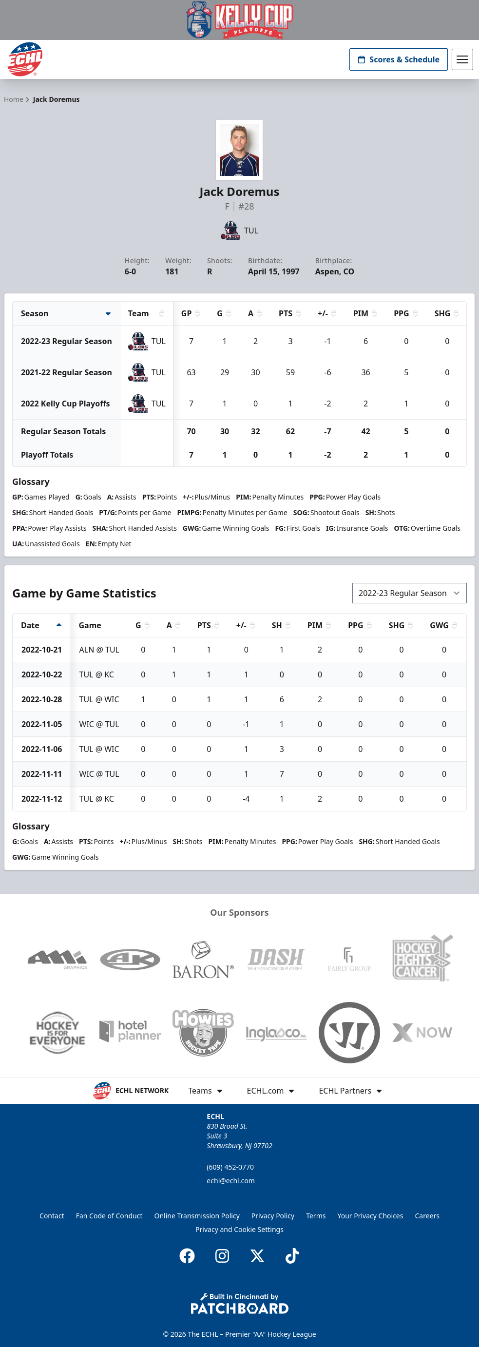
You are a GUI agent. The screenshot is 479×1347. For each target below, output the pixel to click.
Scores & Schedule (399, 59)
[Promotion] (239, 20)
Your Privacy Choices (370, 1215)
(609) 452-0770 (230, 1167)
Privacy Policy (272, 1215)
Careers (427, 1215)
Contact (51, 1215)
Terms (316, 1215)
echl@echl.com (230, 1180)
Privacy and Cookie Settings (239, 1229)
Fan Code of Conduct (109, 1215)
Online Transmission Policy (197, 1215)
